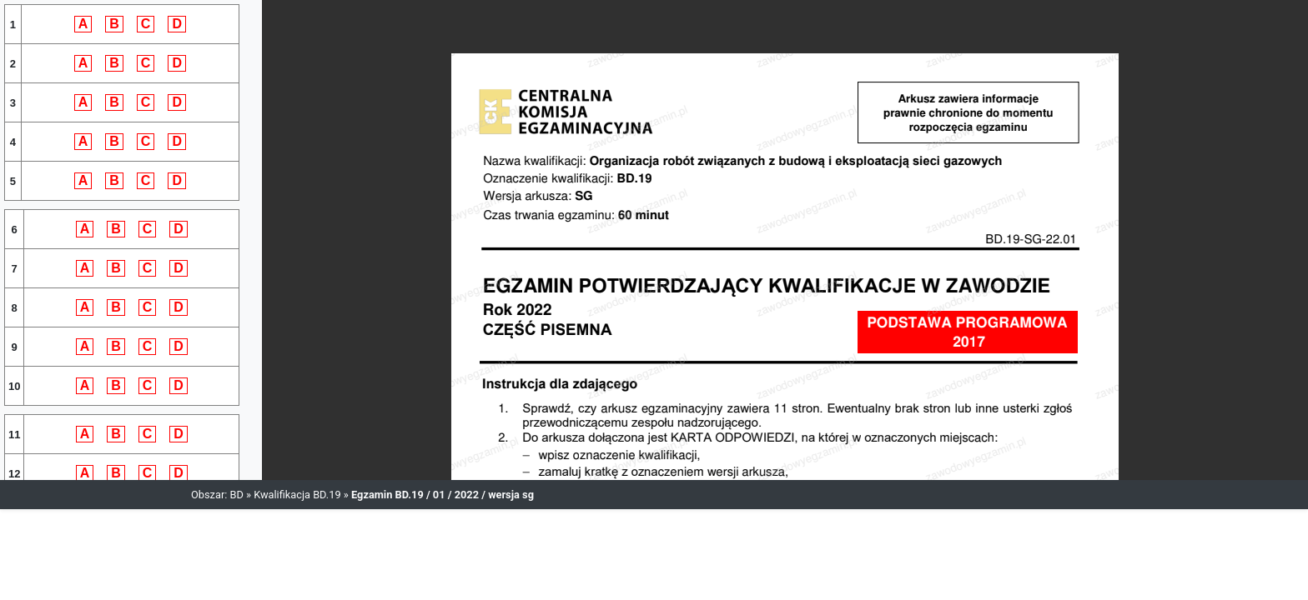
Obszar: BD (217, 494)
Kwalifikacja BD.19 (297, 494)
